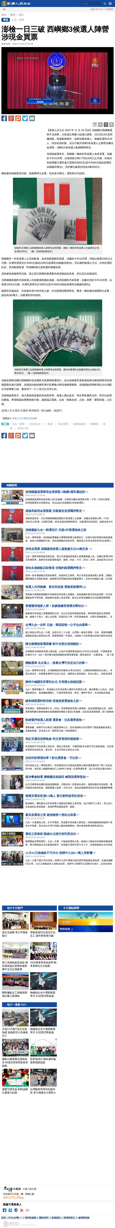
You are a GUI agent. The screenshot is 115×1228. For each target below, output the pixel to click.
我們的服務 (30, 1218)
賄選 (50, 424)
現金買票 (63, 424)
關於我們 (43, 1218)
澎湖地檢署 (79, 424)
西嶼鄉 (94, 424)
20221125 (22, 428)
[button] (57, 80)
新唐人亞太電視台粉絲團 (24, 418)
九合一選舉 (18, 19)
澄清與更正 (69, 1218)
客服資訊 (56, 1218)
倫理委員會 (83, 1218)
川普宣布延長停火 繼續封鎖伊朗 (77, 9)
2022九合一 (36, 424)
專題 (5, 19)
